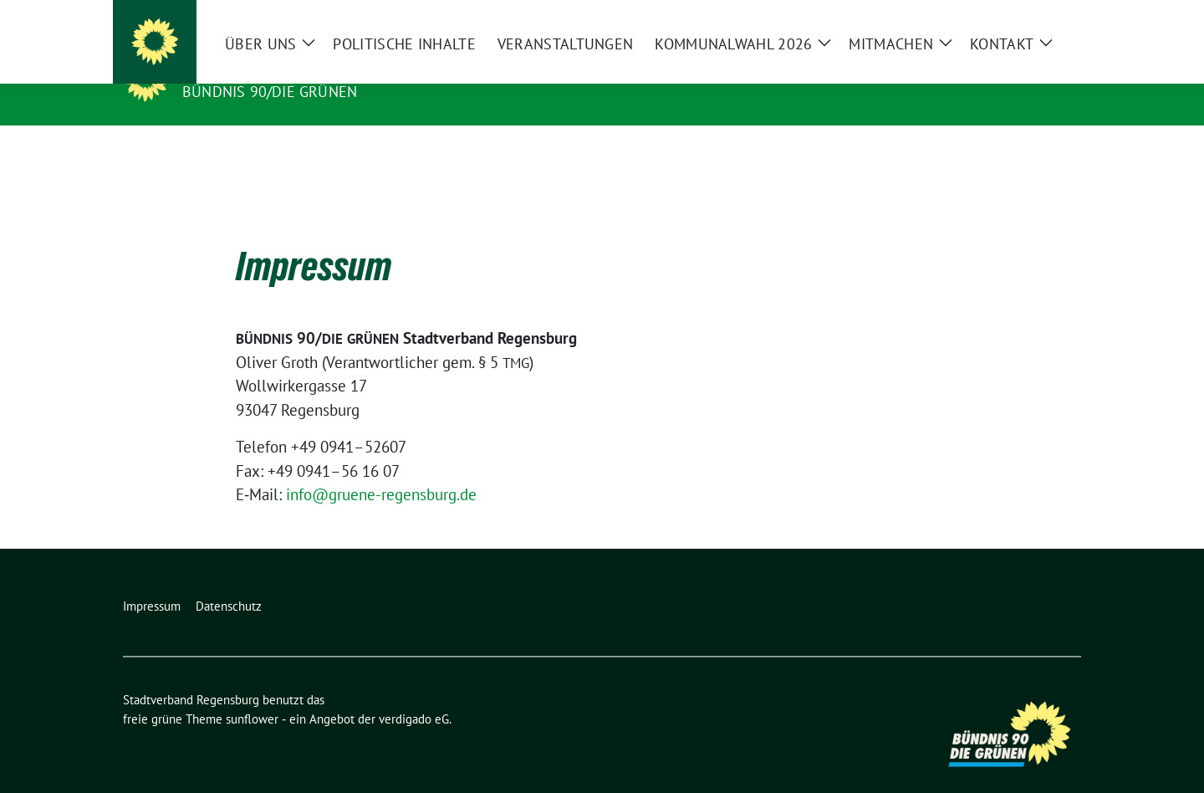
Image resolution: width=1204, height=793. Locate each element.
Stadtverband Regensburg (304, 67)
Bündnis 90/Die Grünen (269, 91)
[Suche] (1027, 16)
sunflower (252, 693)
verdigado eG (414, 693)
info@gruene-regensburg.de (381, 468)
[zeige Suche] (1051, 16)
